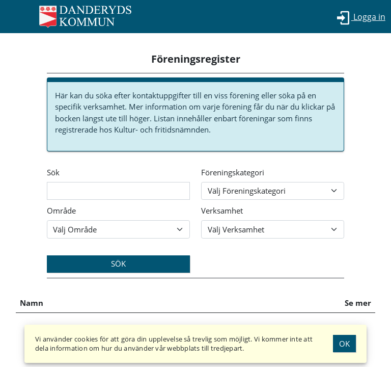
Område (61, 210)
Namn (31, 303)
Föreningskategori (232, 172)
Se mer (358, 303)
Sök (53, 172)
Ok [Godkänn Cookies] (344, 343)
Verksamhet (222, 210)
